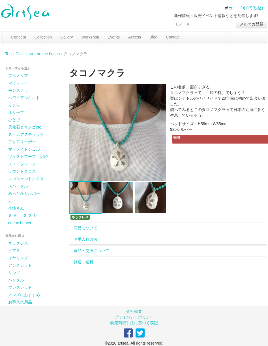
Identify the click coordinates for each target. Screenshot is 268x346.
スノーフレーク (22, 164)
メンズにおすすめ (24, 294)
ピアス (14, 250)
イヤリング (18, 258)
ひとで (14, 120)
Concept (18, 37)
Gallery (66, 37)
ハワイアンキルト (24, 97)
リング (14, 272)
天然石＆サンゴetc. (25, 127)
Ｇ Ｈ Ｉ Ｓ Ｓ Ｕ (22, 215)
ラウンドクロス (22, 171)
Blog (153, 37)
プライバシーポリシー (134, 317)
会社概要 (134, 311)
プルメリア (18, 75)
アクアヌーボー (22, 142)
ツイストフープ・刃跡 (28, 156)
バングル (16, 280)
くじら (14, 105)
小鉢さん (16, 208)
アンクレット (20, 265)
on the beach (48, 54)
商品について (85, 228)
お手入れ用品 (20, 302)
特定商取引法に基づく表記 (134, 323)
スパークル (18, 186)
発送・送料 (83, 262)
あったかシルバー (24, 193)
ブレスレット (20, 287)
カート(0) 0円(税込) (243, 8)
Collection (43, 37)
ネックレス (18, 243)
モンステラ (18, 90)
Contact (172, 37)
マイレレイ (18, 83)
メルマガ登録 (251, 24)
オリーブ (16, 112)
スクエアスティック (26, 134)
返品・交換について (91, 250)
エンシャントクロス (26, 178)
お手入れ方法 (85, 239)
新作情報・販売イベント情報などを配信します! (216, 15)
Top (8, 54)
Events (114, 37)
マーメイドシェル (24, 149)
